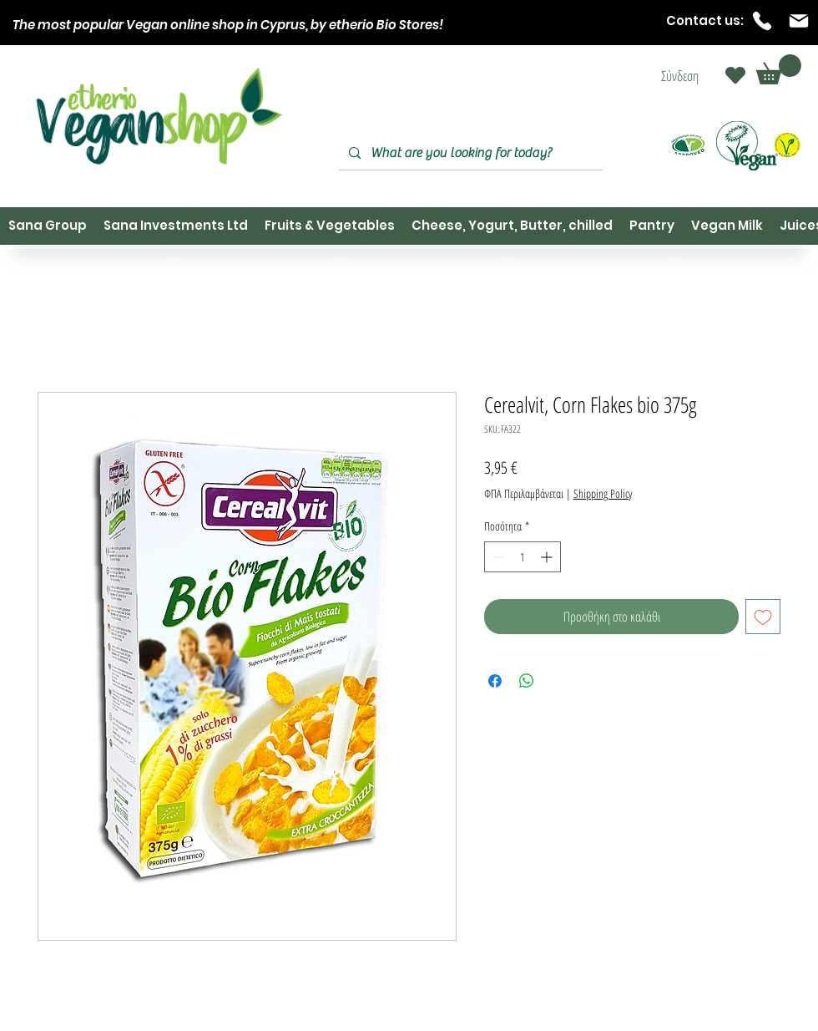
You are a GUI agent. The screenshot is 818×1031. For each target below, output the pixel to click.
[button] (778, 69)
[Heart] (735, 75)
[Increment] (548, 556)
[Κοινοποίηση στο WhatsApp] (527, 681)
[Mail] (799, 21)
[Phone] (762, 21)
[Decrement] (497, 556)
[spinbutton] (522, 556)
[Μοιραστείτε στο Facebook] (495, 681)
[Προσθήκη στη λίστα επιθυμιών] (762, 616)
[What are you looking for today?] (469, 153)
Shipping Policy (602, 493)
